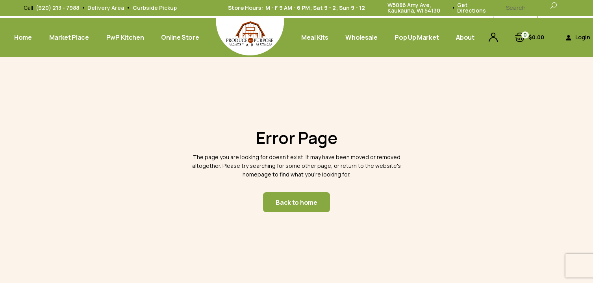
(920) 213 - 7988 (57, 7)
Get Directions (471, 7)
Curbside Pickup (155, 7)
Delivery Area (105, 7)
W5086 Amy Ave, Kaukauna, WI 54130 (413, 7)
